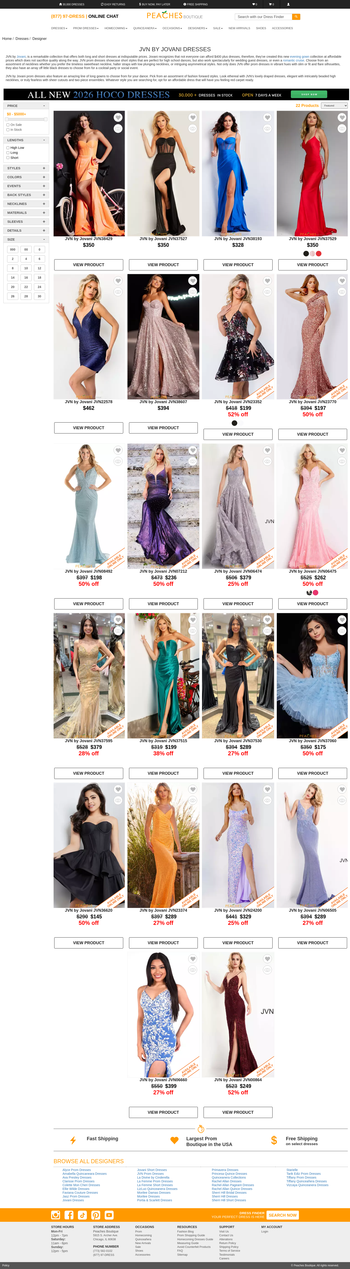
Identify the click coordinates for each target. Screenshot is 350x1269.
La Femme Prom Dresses (155, 1181)
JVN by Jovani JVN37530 (238, 741)
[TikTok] (82, 1215)
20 (13, 287)
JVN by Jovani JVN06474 (238, 571)
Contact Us (226, 1235)
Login (264, 1231)
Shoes (139, 1250)
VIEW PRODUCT (88, 265)
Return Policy (227, 1243)
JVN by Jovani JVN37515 (163, 741)
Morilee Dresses (148, 1196)
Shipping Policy (228, 1247)
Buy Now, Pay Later (154, 4)
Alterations (226, 1239)
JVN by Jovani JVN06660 (163, 1080)
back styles (19, 195)
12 (39, 268)
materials (17, 213)
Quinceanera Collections (229, 1177)
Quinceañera (143, 1239)
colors (14, 177)
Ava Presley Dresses (77, 1177)
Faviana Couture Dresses (80, 1192)
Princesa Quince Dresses (229, 1173)
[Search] (296, 17)
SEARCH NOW (283, 1215)
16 (26, 277)
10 (26, 268)
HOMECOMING (115, 28)
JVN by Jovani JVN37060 (312, 741)
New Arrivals (239, 28)
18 (39, 277)
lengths (15, 140)
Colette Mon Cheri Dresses (81, 1185)
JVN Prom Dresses (150, 1173)
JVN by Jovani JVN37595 (88, 741)
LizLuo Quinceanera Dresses (157, 1189)
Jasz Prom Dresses (76, 1196)
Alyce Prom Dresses (76, 1170)
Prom (138, 1231)
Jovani (21, 56)
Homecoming (143, 1235)
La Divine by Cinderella (153, 1177)
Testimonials (227, 1254)
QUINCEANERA (145, 28)
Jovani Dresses (73, 1200)
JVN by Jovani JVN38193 (238, 239)
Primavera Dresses (225, 1170)
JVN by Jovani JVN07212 (163, 571)
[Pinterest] (95, 1215)
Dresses (22, 39)
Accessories (142, 1254)
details (14, 230)
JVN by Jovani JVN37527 (163, 239)
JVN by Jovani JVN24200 (238, 910)
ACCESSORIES (282, 28)
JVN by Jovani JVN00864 (238, 1080)
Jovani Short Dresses (152, 1170)
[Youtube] (109, 1215)
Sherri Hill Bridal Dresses (229, 1192)
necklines (17, 204)
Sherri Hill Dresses (225, 1196)
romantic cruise (293, 60)
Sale (138, 1247)
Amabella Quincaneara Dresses (84, 1173)
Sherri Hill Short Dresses (229, 1200)
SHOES (261, 28)
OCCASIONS (172, 28)
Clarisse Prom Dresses (78, 1181)
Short (14, 157)
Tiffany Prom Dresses (302, 1177)
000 (12, 249)
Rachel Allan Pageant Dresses (233, 1185)
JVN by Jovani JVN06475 (312, 571)
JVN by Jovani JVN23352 (238, 402)
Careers (224, 1258)
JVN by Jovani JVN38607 (163, 402)
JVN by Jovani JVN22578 (88, 402)
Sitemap (182, 1254)
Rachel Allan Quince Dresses (232, 1189)
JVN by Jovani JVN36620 (88, 910)
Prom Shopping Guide (191, 1235)
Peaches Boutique (304, 1265)
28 (26, 296)
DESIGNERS (197, 28)
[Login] (288, 4)
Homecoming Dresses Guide (195, 1239)
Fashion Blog (185, 1231)
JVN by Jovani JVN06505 (312, 910)
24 (39, 287)
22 (26, 287)
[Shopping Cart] (271, 4)
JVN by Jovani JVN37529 (312, 239)
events (14, 186)
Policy (5, 1265)
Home (7, 39)
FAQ (180, 1250)
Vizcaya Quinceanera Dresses (308, 1185)
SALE (218, 28)
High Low (17, 147)
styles (13, 168)
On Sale (16, 125)
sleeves (15, 221)
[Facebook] (69, 1215)
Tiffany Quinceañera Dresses (307, 1181)
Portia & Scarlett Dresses (154, 1200)
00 (26, 249)
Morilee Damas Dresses (154, 1192)
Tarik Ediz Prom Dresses (304, 1173)
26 (13, 296)
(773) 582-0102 (102, 1251)
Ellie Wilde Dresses (76, 1189)
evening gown (299, 56)
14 (13, 277)
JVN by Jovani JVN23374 (163, 910)
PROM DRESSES (86, 28)
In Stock (16, 129)
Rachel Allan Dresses (227, 1181)
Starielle (292, 1170)
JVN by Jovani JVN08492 (88, 571)
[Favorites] (254, 4)
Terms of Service (229, 1250)
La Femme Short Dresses (155, 1185)
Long (14, 152)
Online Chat (103, 16)
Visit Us (224, 1231)
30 (39, 296)
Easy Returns (113, 4)
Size (11, 239)
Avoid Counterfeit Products (194, 1247)
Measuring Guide (188, 1243)
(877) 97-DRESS (103, 1255)
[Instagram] (55, 1215)
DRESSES (59, 28)
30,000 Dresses (71, 4)
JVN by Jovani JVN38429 (88, 239)
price (12, 106)
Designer (39, 39)
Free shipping (195, 4)
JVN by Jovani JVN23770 (312, 402)
